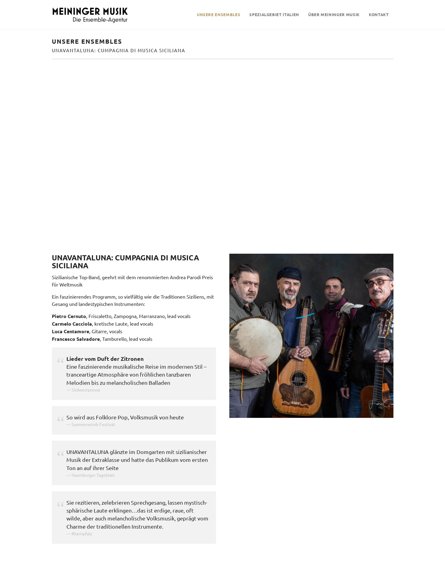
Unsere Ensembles (218, 14)
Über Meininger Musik (334, 14)
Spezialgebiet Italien (274, 14)
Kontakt (379, 14)
